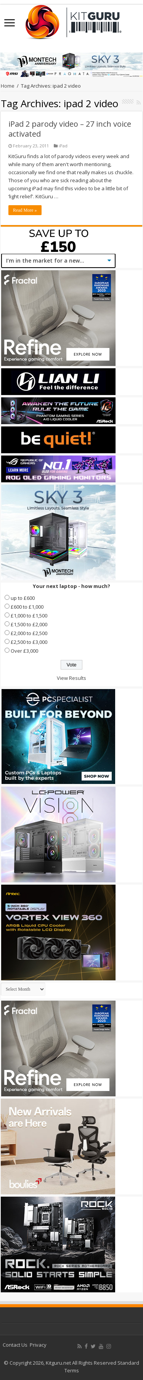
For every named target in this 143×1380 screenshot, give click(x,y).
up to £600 (23, 597)
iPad (63, 146)
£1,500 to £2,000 (29, 624)
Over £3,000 (24, 650)
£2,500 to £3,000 (29, 642)
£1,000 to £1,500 (29, 615)
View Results (71, 677)
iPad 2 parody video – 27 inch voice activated (69, 129)
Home (7, 85)
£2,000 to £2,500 (29, 633)
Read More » (25, 210)
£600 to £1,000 (27, 606)
